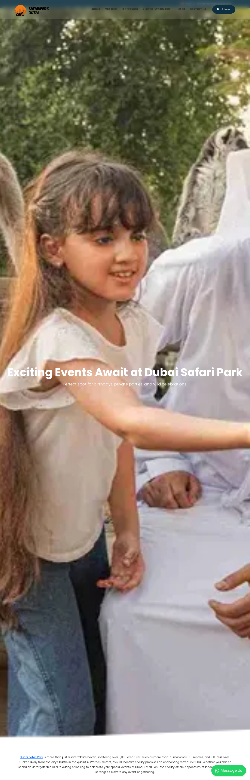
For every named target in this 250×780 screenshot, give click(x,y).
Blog (181, 9)
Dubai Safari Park (31, 757)
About (95, 9)
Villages (111, 9)
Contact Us (198, 9)
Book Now (223, 9)
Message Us (228, 770)
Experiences (129, 9)
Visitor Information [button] (157, 9)
